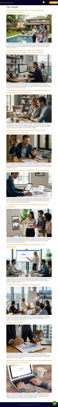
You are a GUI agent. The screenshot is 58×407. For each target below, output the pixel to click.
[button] (44, 2)
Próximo (49, 400)
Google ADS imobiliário (15, 323)
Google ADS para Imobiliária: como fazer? (23, 285)
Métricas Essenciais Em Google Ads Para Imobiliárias (27, 170)
